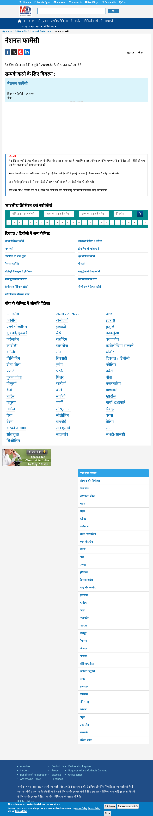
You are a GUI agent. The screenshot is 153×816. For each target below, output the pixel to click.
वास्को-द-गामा (16, 428)
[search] (71, 11)
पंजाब (82, 679)
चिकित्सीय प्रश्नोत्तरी (94, 20)
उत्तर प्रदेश (84, 724)
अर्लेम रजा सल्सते (68, 314)
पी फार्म (81, 263)
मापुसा (11, 402)
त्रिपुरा (82, 717)
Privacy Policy (94, 808)
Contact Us (109, 2)
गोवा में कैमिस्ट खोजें (41, 31)
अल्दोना (111, 314)
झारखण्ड (84, 595)
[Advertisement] (76, 125)
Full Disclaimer (25, 801)
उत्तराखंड (84, 732)
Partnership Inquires (79, 766)
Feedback (57, 779)
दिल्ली (82, 549)
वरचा (109, 415)
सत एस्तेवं (63, 428)
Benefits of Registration (33, 774)
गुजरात (83, 564)
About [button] (25, 2)
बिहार (82, 511)
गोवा (59, 352)
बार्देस (10, 396)
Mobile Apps (42, 2)
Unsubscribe (75, 774)
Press (55, 770)
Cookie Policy (81, 808)
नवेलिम (111, 364)
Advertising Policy (30, 779)
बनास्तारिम (113, 383)
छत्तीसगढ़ (84, 526)
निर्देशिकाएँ (50, 26)
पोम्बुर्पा (11, 383)
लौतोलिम (62, 415)
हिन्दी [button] (122, 2)
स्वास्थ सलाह (29, 20)
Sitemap (56, 774)
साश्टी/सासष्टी (115, 434)
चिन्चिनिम (13, 358)
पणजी (10, 371)
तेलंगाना (83, 709)
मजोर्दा (60, 396)
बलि (59, 390)
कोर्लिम (11, 352)
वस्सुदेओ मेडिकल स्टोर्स (89, 271)
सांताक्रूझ (12, 434)
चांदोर (110, 352)
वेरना (9, 421)
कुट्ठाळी (111, 326)
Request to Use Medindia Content (87, 770)
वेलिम (110, 421)
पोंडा (109, 377)
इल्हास (110, 320)
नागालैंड (83, 656)
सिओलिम (13, 440)
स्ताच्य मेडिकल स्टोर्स (87, 279)
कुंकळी (61, 326)
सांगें (109, 428)
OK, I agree (110, 806)
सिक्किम (84, 694)
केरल (82, 610)
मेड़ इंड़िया (7, 31)
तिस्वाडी (61, 358)
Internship (75, 2)
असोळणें (62, 320)
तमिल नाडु (84, 701)
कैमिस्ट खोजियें (22, 31)
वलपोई (61, 421)
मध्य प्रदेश (84, 618)
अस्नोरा (11, 320)
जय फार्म (9, 248)
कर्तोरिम (61, 339)
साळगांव (62, 434)
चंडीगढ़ (83, 518)
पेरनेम (60, 371)
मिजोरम (83, 648)
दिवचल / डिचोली (118, 358)
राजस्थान (84, 686)
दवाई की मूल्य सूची (32, 26)
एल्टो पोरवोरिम (16, 326)
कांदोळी (11, 345)
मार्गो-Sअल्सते (115, 402)
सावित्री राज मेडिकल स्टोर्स (17, 294)
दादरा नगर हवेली (88, 534)
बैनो (9, 390)
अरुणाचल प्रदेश (87, 496)
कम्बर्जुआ (112, 333)
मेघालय (83, 640)
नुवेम (59, 364)
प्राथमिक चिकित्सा (60, 20)
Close (107, 813)
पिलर (60, 377)
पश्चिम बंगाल (86, 740)
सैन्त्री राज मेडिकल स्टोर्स (16, 286)
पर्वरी (109, 371)
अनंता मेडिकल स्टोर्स (14, 241)
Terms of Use (21, 811)
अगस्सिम (12, 314)
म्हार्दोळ (111, 396)
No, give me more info (128, 806)
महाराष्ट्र (83, 625)
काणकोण (112, 339)
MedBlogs (91, 2)
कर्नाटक (83, 602)
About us (25, 766)
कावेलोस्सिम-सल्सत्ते (120, 345)
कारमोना (62, 345)
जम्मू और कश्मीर (88, 587)
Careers (59, 2)
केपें (58, 333)
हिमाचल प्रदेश (86, 579)
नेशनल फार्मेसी (12, 263)
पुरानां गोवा (14, 377)
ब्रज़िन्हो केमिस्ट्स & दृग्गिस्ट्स (18, 271)
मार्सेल (10, 409)
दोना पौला (13, 364)
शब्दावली (110, 20)
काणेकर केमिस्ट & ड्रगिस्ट (90, 241)
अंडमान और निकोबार (90, 480)
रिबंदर (110, 409)
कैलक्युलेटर (77, 20)
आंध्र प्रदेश (84, 488)
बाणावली (112, 390)
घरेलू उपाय (44, 20)
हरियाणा (84, 572)
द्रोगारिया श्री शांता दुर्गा (88, 248)
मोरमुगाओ (63, 409)
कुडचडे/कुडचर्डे (16, 333)
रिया (9, 415)
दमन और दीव (86, 541)
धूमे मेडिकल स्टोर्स (86, 256)
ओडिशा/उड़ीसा (87, 663)
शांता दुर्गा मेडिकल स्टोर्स (16, 279)
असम (82, 503)
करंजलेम (12, 339)
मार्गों (59, 402)
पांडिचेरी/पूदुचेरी (87, 671)
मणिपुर (83, 633)
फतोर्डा (61, 383)
